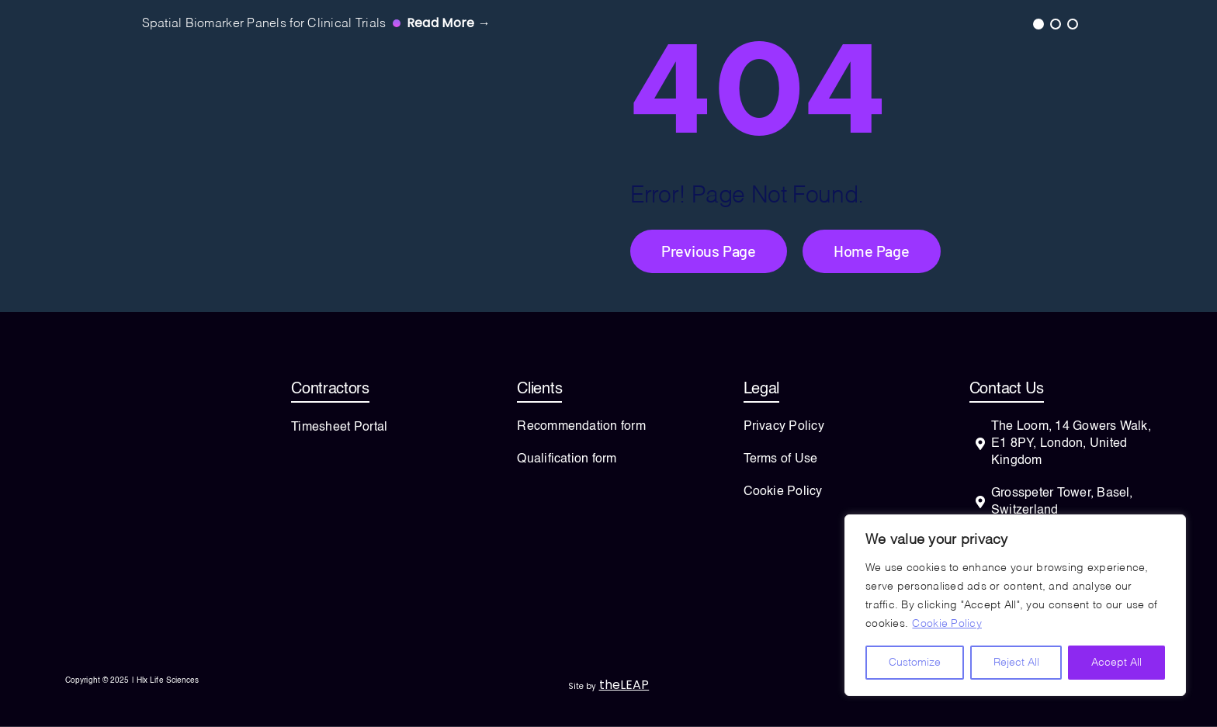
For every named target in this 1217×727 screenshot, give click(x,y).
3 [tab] (1072, 23)
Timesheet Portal (339, 427)
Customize (915, 662)
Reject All (1016, 662)
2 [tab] (1054, 23)
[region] (1015, 605)
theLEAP (624, 685)
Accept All (1116, 662)
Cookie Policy (947, 623)
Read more (449, 23)
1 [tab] (1037, 23)
